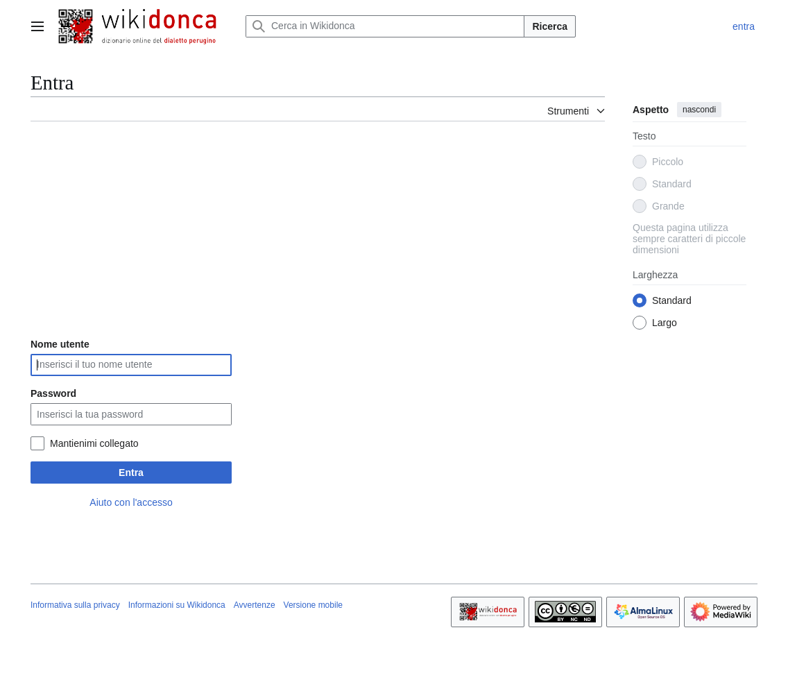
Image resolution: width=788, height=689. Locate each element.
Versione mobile (313, 605)
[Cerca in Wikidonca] (385, 26)
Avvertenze (254, 605)
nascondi (699, 109)
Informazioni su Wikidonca (176, 605)
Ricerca (549, 26)
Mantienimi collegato (94, 443)
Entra (131, 472)
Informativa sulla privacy (75, 605)
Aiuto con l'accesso (130, 502)
